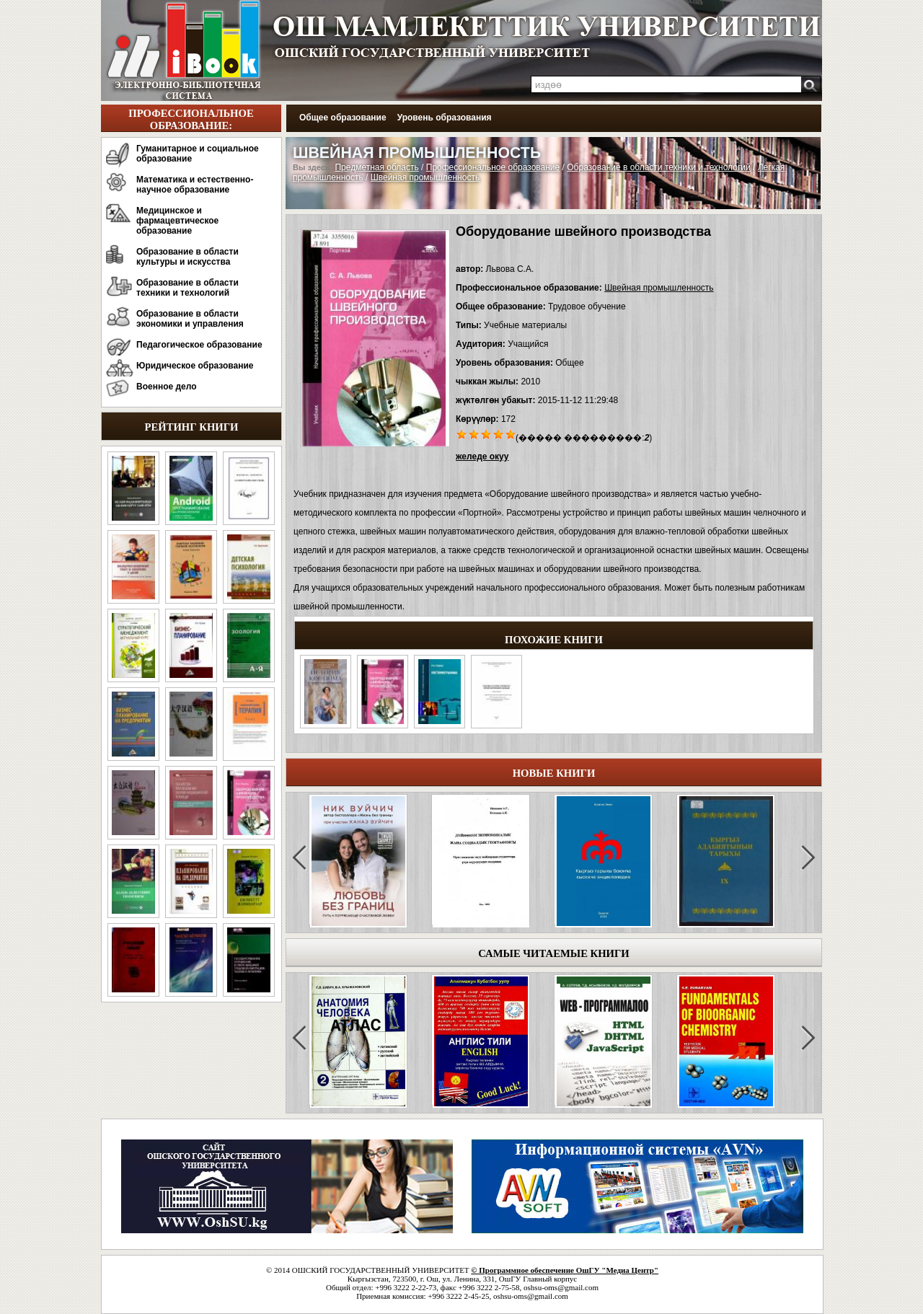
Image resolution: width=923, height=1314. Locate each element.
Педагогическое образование (199, 345)
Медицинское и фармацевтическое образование (177, 221)
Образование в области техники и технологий (187, 288)
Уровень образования (444, 118)
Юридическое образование (195, 366)
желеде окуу (482, 456)
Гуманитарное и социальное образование (197, 154)
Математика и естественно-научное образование (194, 185)
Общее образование (343, 118)
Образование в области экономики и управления (190, 319)
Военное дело (166, 387)
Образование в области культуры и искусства (187, 257)
